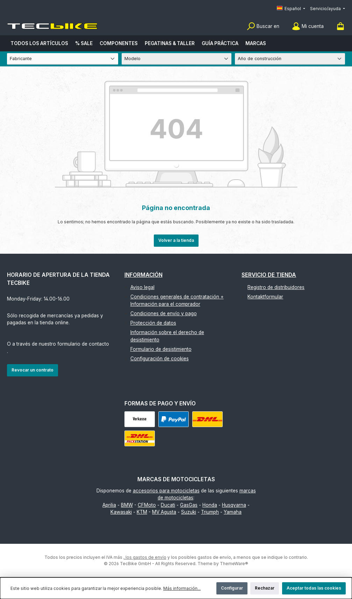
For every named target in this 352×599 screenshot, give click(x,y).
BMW (127, 505)
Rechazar (264, 588)
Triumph (210, 512)
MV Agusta (164, 512)
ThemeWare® (234, 563)
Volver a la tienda (176, 240)
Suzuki (188, 512)
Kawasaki (121, 512)
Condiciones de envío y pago (163, 313)
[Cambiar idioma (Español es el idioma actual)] (291, 9)
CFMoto (147, 505)
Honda (209, 505)
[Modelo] (177, 59)
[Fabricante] (62, 59)
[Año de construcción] (290, 59)
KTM (142, 512)
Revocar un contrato (32, 370)
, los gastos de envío (144, 557)
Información (143, 275)
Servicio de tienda (269, 275)
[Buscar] (263, 26)
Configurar (232, 588)
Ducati (168, 505)
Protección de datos (153, 323)
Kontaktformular (265, 297)
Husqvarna (234, 505)
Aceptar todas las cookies (314, 588)
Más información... (182, 588)
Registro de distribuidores (275, 287)
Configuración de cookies (159, 358)
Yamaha (233, 512)
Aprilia (109, 505)
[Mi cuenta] (307, 26)
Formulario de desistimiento (161, 349)
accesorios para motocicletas (166, 490)
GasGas (188, 505)
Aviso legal (142, 287)
